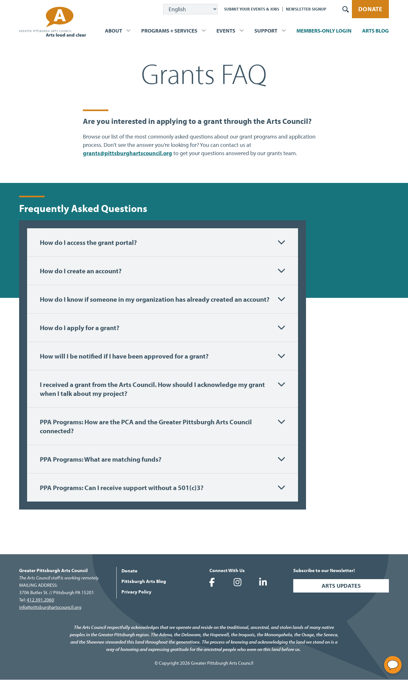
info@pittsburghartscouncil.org (50, 607)
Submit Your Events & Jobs (251, 8)
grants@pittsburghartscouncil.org (127, 153)
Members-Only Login (324, 30)
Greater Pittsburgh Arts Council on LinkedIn (263, 582)
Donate (370, 9)
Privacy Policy (136, 592)
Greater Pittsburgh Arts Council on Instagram (237, 582)
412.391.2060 (40, 600)
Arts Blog (375, 30)
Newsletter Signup (306, 8)
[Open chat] (393, 665)
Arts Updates (341, 585)
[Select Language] (190, 9)
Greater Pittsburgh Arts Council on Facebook (212, 582)
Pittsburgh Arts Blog (143, 581)
